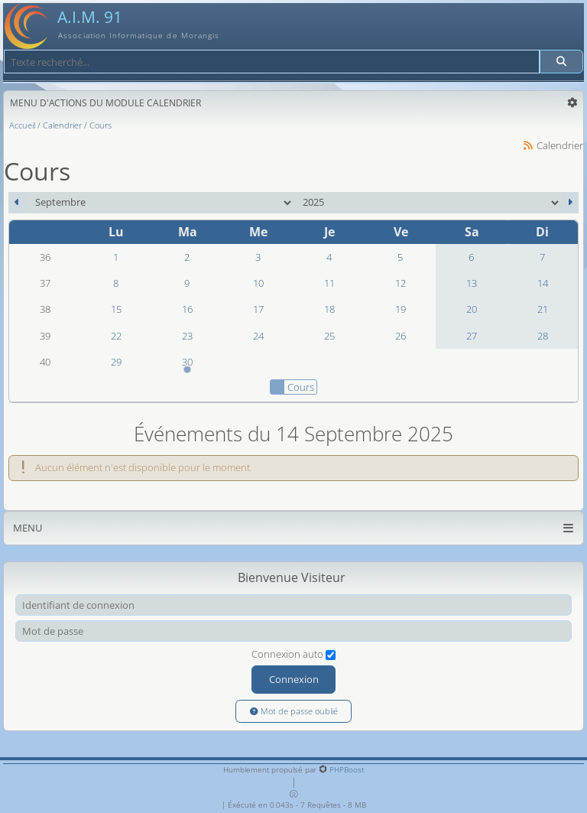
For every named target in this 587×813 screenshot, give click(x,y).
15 (116, 309)
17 (258, 309)
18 (329, 309)
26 (400, 336)
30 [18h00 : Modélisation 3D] (186, 365)
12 (400, 283)
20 (471, 309)
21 (542, 309)
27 (471, 336)
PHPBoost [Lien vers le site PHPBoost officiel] (346, 769)
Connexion (294, 679)
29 (116, 362)
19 (400, 309)
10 (258, 283)
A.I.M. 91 (89, 16)
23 (187, 336)
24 (258, 336)
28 (542, 336)
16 (187, 309)
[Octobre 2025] (570, 202)
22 (116, 336)
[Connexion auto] (331, 655)
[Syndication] (527, 145)
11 (329, 283)
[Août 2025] (17, 202)
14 (542, 283)
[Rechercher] (561, 61)
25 (329, 336)
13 (471, 283)
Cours (292, 387)
